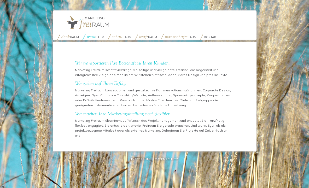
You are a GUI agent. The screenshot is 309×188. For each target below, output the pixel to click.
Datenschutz (166, 159)
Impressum (140, 159)
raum (70, 36)
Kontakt (211, 37)
